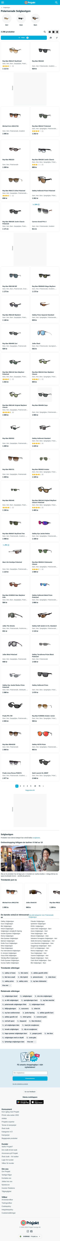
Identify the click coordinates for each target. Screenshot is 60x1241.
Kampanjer (6, 1135)
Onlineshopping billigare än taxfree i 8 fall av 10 (22, 842)
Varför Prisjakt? (7, 1147)
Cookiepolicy (6, 1206)
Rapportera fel (30, 790)
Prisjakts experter (8, 1122)
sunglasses (36, 838)
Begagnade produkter (9, 1138)
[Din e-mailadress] (30, 1073)
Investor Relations (8, 1188)
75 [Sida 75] (39, 786)
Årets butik (5, 1128)
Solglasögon (6, 7)
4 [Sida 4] (27, 786)
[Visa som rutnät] (50, 32)
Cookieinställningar (9, 1213)
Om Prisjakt (6, 1171)
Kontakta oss (6, 1178)
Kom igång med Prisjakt (10, 1112)
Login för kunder (8, 1160)
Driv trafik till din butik (9, 1150)
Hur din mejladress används (20, 1084)
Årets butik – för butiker (10, 1156)
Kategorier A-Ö (7, 1132)
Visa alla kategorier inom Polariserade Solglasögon (41, 916)
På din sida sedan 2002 (10, 1115)
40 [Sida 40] (35, 786)
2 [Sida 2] (20, 786)
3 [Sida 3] (23, 786)
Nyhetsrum (6, 1185)
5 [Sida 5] (30, 786)
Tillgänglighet (6, 1191)
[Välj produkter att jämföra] (50, 38)
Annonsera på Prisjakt (10, 1153)
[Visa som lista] (53, 32)
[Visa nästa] (43, 786)
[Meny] (2, 2)
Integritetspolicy (7, 1210)
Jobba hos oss (7, 1181)
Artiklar (4, 1118)
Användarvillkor (7, 1200)
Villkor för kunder (8, 1163)
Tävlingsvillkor (7, 1203)
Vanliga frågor (7, 1175)
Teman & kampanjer (9, 1125)
